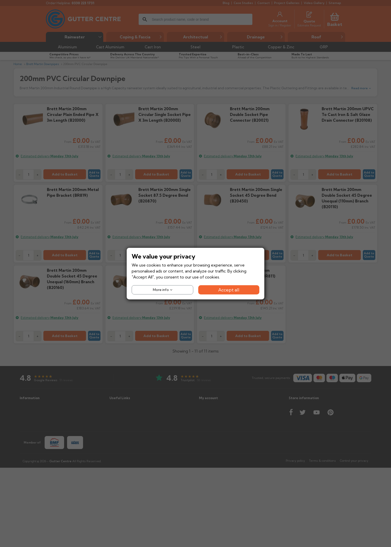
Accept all (228, 289)
